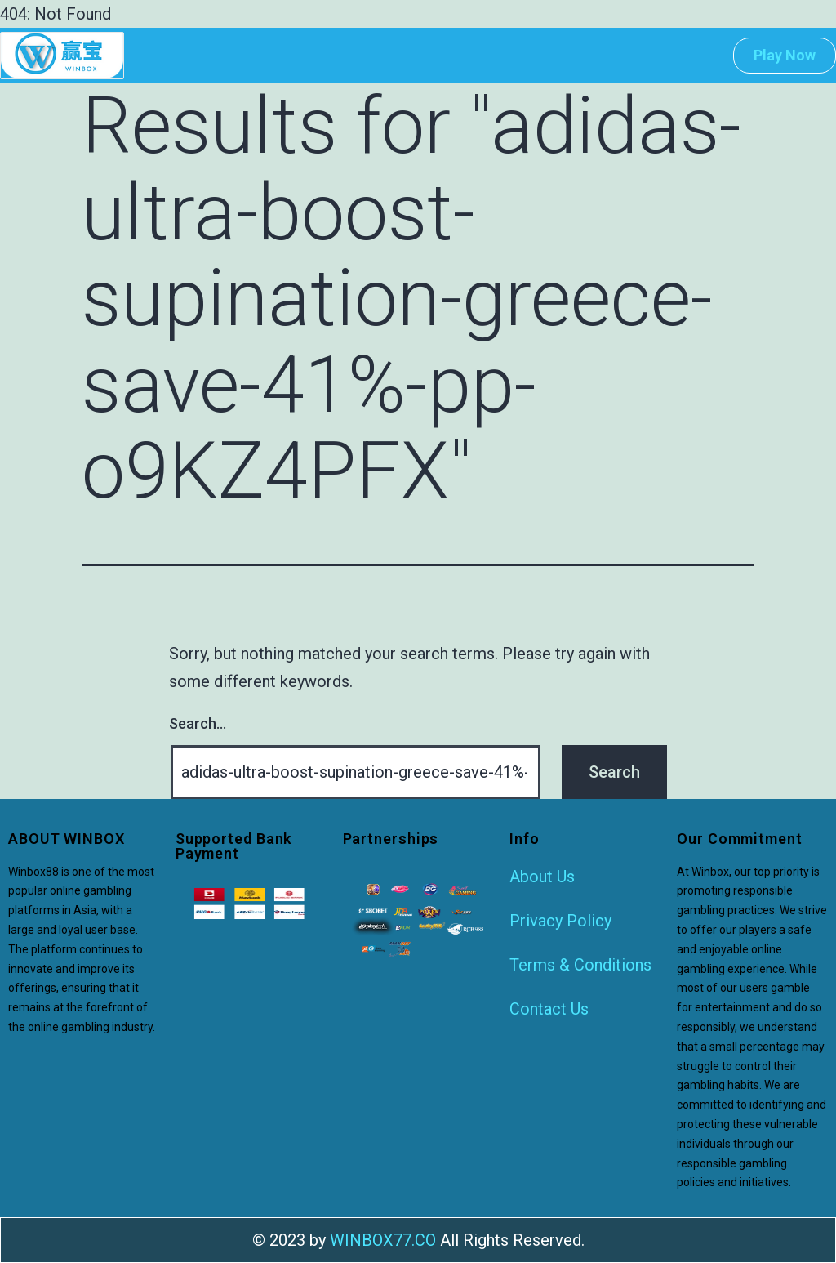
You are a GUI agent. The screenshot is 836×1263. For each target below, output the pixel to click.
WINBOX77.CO (383, 1240)
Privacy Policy (560, 921)
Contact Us (549, 1009)
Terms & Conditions (580, 965)
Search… (197, 723)
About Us (542, 876)
